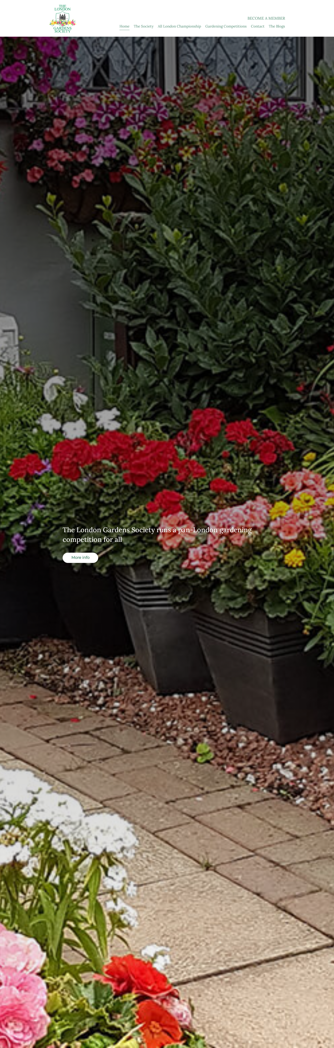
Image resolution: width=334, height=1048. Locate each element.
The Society (144, 26)
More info (80, 557)
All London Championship (179, 26)
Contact (258, 26)
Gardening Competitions (226, 26)
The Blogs (277, 26)
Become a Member (266, 18)
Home (124, 26)
